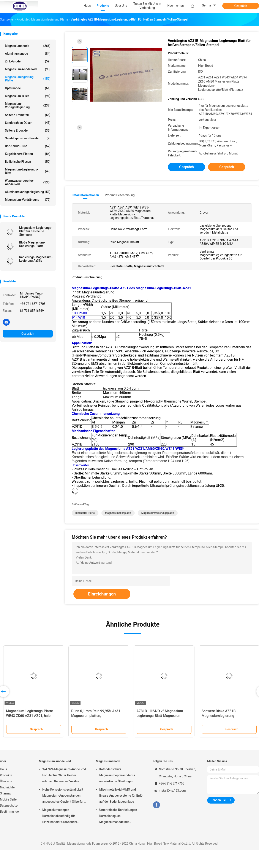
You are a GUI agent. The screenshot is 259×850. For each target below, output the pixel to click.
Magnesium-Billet (28, 96)
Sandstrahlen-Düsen (28, 123)
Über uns (6, 781)
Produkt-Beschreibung (120, 195)
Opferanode (28, 88)
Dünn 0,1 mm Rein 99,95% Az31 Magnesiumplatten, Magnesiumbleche (95, 716)
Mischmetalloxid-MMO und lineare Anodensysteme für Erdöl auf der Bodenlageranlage (121, 795)
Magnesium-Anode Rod (28, 69)
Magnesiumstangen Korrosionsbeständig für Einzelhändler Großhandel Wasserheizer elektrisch (59, 816)
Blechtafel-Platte (85, 512)
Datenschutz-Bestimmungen (10, 808)
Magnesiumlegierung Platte (28, 78)
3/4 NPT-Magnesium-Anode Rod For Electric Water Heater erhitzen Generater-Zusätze (64, 775)
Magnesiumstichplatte (118, 512)
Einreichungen (102, 594)
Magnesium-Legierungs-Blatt (28, 171)
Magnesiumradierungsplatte (157, 512)
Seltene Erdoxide (28, 130)
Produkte (6, 775)
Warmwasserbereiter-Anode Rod (28, 182)
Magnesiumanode (28, 46)
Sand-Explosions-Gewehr (28, 138)
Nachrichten (8, 787)
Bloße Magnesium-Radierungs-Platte (32, 244)
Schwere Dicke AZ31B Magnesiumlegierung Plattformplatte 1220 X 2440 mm (227, 716)
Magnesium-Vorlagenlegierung (28, 105)
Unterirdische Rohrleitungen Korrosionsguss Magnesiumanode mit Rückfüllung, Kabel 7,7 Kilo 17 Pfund (119, 816)
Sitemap (5, 793)
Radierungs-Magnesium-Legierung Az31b (35, 258)
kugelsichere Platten (28, 154)
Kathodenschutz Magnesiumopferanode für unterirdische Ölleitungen (117, 775)
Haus (3, 769)
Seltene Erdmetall (28, 115)
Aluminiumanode (28, 53)
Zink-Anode (28, 61)
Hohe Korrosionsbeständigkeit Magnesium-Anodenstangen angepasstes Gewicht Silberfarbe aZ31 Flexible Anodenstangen (64, 796)
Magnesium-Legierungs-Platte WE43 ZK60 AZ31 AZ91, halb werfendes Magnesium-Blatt (29, 716)
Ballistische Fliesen (28, 161)
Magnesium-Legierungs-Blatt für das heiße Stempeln (35, 231)
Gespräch (240, 6)
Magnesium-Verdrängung (28, 199)
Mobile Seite (8, 799)
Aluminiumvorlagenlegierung (28, 192)
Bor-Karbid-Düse (28, 146)
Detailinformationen (85, 195)
